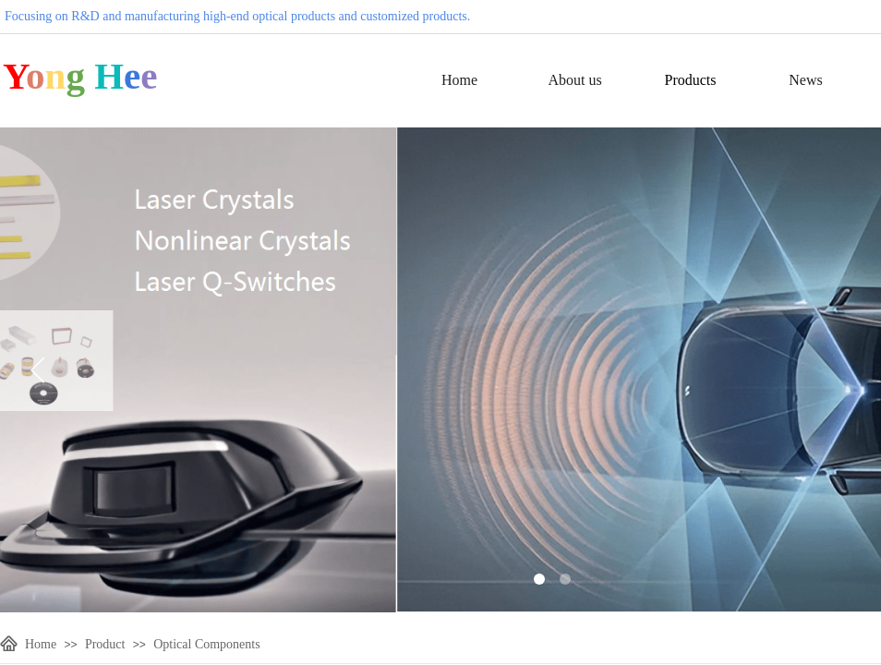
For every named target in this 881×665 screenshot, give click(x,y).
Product (105, 644)
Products (691, 80)
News (805, 80)
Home (459, 80)
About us (574, 80)
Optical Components (206, 644)
